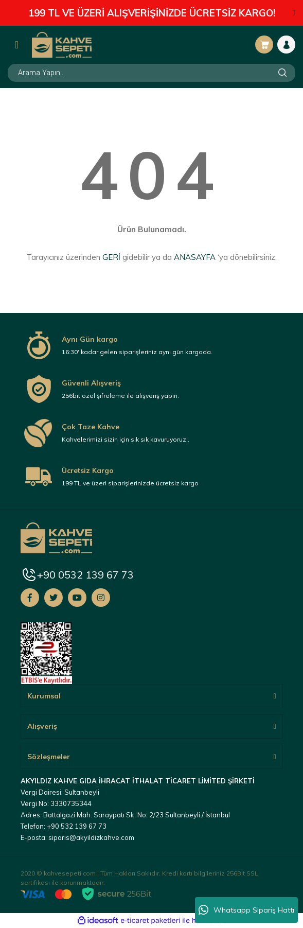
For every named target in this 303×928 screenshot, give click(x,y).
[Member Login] (286, 45)
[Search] (151, 73)
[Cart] (264, 45)
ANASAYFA (195, 257)
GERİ (111, 257)
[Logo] (62, 44)
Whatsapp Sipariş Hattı (246, 910)
